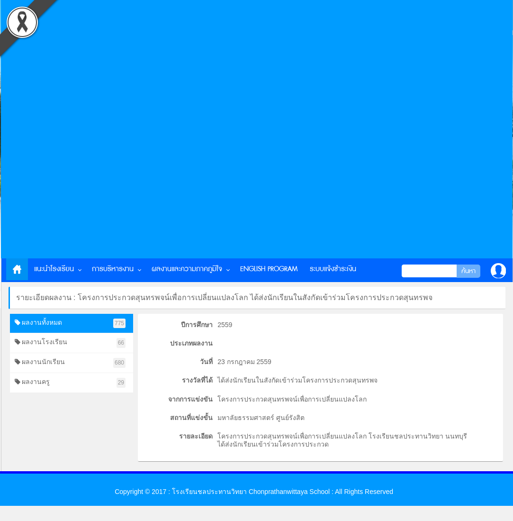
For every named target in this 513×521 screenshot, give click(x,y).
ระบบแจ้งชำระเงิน (333, 269)
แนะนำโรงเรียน (54, 269)
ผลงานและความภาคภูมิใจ (187, 269)
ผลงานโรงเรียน (70, 343)
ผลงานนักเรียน (70, 363)
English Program (268, 269)
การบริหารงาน (113, 269)
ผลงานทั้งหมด (70, 324)
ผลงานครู (70, 383)
